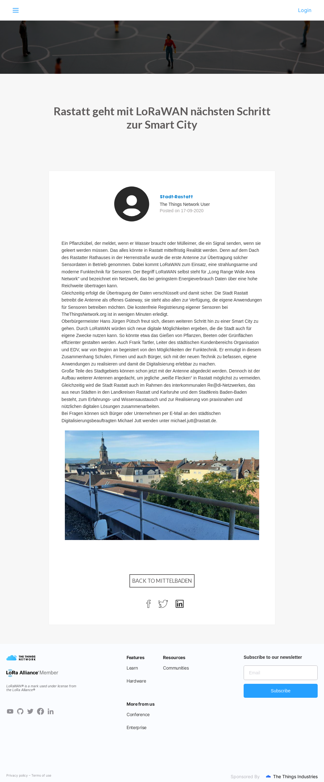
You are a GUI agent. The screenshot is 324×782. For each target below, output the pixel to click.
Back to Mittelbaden (162, 580)
